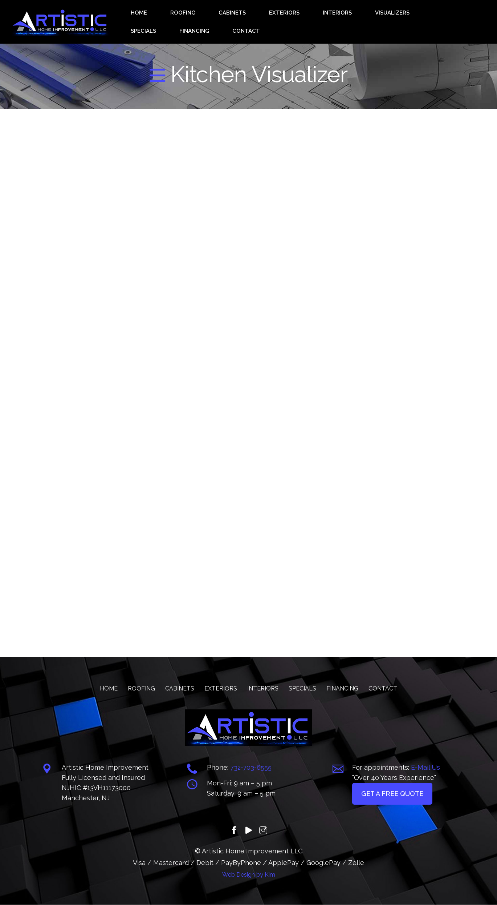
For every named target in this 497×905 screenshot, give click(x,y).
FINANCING (415, 22)
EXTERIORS (263, 22)
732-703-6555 (251, 768)
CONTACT (450, 22)
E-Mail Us (425, 768)
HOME (165, 22)
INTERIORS (300, 22)
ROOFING (192, 22)
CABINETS (226, 22)
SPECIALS (379, 22)
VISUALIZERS (340, 22)
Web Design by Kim (248, 875)
